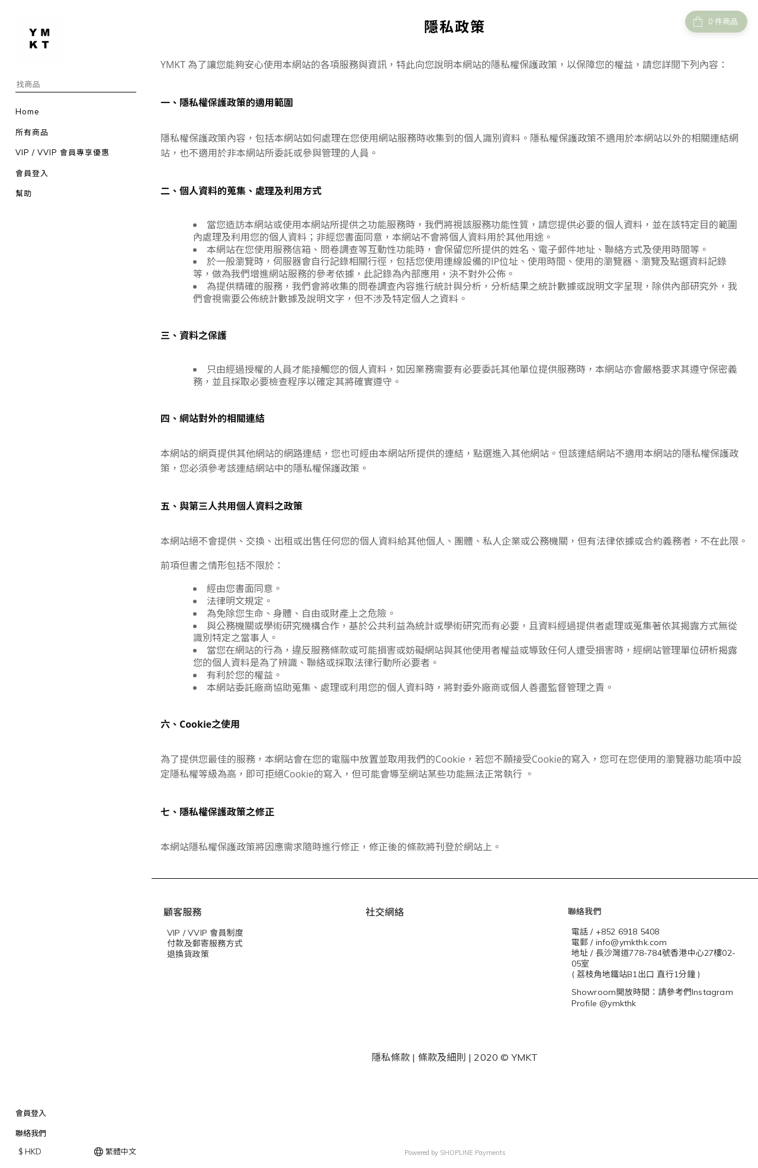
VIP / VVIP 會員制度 (205, 932)
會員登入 (30, 1113)
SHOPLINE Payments (473, 1152)
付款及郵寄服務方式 (205, 943)
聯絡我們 (30, 1133)
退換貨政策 (188, 954)
